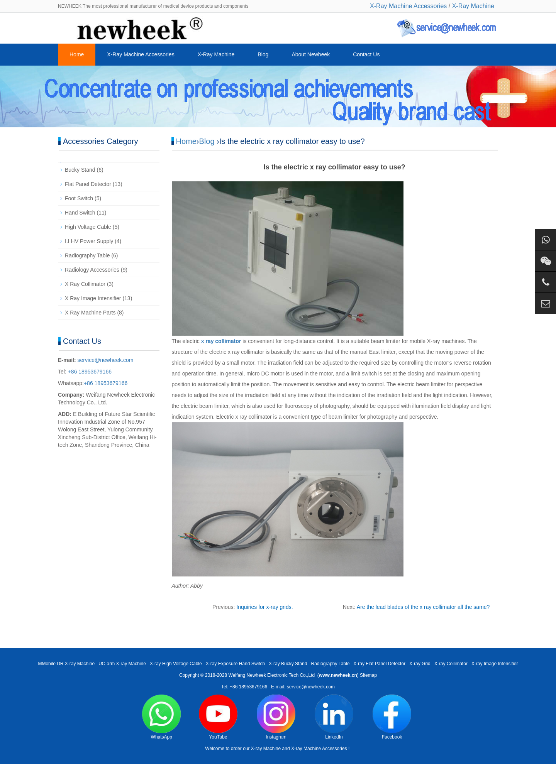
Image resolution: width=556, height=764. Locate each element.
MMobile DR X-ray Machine (66, 663)
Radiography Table (87, 255)
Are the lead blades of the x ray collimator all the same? (423, 607)
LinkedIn (334, 717)
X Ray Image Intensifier (93, 298)
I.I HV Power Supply (89, 241)
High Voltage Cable (88, 227)
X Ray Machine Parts (90, 312)
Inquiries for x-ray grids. (264, 607)
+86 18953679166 (89, 371)
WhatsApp (161, 717)
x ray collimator (221, 341)
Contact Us (366, 54)
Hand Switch (80, 213)
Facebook (392, 717)
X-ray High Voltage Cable (176, 663)
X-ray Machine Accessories (319, 748)
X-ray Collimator (451, 663)
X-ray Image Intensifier (494, 663)
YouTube (218, 717)
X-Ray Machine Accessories (408, 6)
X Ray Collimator (85, 284)
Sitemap (368, 675)
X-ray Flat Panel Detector (379, 663)
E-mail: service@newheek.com (303, 687)
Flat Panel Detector (88, 184)
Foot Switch (79, 198)
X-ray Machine (266, 748)
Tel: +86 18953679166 (244, 687)
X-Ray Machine (473, 6)
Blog (263, 54)
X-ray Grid (420, 663)
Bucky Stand (80, 170)
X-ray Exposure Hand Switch (235, 663)
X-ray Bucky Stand (288, 663)
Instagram (276, 717)
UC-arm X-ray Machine (122, 663)
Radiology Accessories (92, 270)
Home (77, 54)
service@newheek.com (106, 360)
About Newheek (311, 54)
